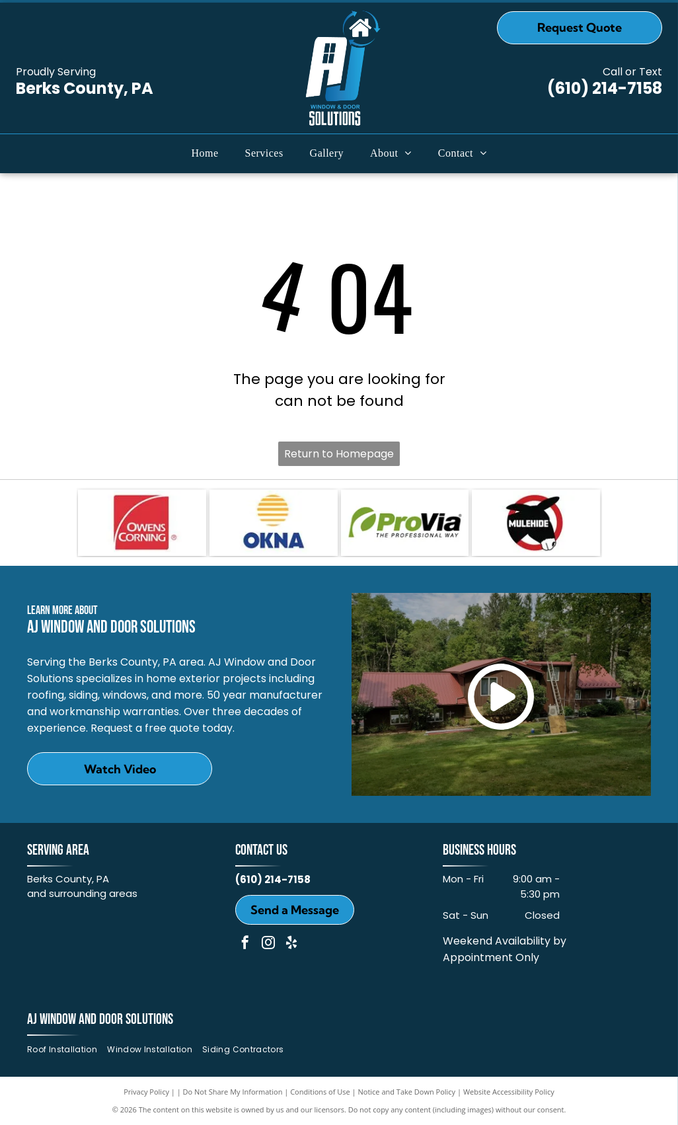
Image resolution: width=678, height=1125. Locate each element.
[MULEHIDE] (536, 523)
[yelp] (291, 944)
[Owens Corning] (142, 523)
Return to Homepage (339, 453)
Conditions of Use (320, 1092)
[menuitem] (205, 153)
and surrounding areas (82, 893)
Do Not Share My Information (233, 1092)
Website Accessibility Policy (508, 1092)
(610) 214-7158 (604, 88)
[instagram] (268, 944)
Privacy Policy (146, 1092)
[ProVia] (405, 523)
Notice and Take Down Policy (407, 1092)
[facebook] (245, 944)
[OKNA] (273, 523)
